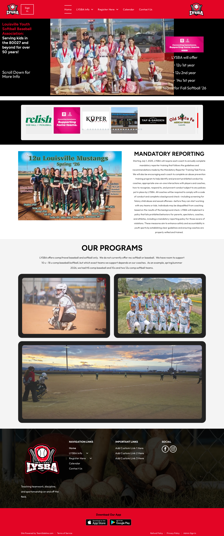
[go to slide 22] (136, 129)
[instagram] (173, 449)
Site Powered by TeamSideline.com (37, 533)
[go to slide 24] (141, 129)
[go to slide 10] (105, 129)
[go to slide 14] (115, 129)
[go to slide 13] (113, 129)
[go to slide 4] (90, 129)
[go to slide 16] (121, 129)
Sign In (27, 9)
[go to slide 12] (110, 129)
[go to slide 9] (103, 129)
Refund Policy (156, 533)
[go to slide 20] (131, 129)
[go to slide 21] (133, 129)
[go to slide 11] (108, 129)
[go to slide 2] (85, 129)
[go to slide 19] (128, 129)
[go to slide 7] (98, 129)
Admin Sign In (189, 533)
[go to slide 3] (87, 129)
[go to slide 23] (138, 129)
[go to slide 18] (126, 129)
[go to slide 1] (82, 129)
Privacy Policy (173, 533)
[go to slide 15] (118, 129)
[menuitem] (70, 9)
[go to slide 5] (93, 129)
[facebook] (165, 449)
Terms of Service (64, 533)
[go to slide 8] (100, 129)
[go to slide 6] (95, 129)
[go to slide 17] (123, 129)
